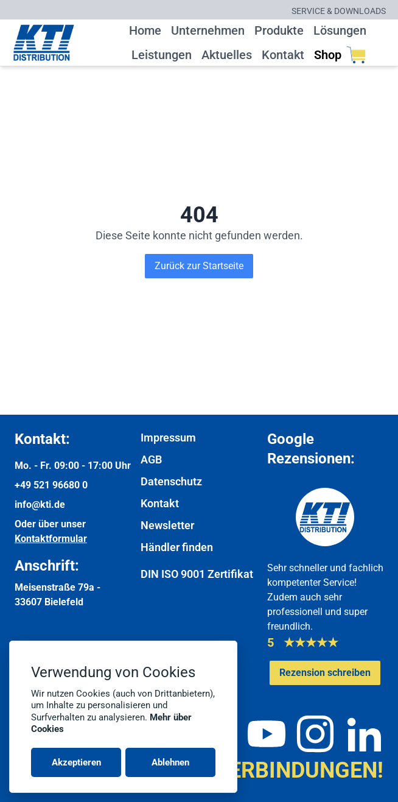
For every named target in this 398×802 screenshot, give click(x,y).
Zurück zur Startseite (199, 266)
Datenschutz (171, 481)
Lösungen (339, 30)
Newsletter (167, 525)
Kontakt (283, 54)
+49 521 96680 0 (51, 485)
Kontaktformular (51, 538)
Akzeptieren (76, 762)
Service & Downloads (339, 11)
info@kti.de (40, 504)
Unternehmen (208, 30)
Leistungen (161, 54)
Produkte (279, 30)
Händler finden (177, 547)
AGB (151, 459)
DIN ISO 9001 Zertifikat (197, 574)
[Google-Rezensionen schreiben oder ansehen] (325, 673)
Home (145, 30)
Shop (340, 54)
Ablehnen (170, 762)
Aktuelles (226, 54)
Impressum (168, 437)
